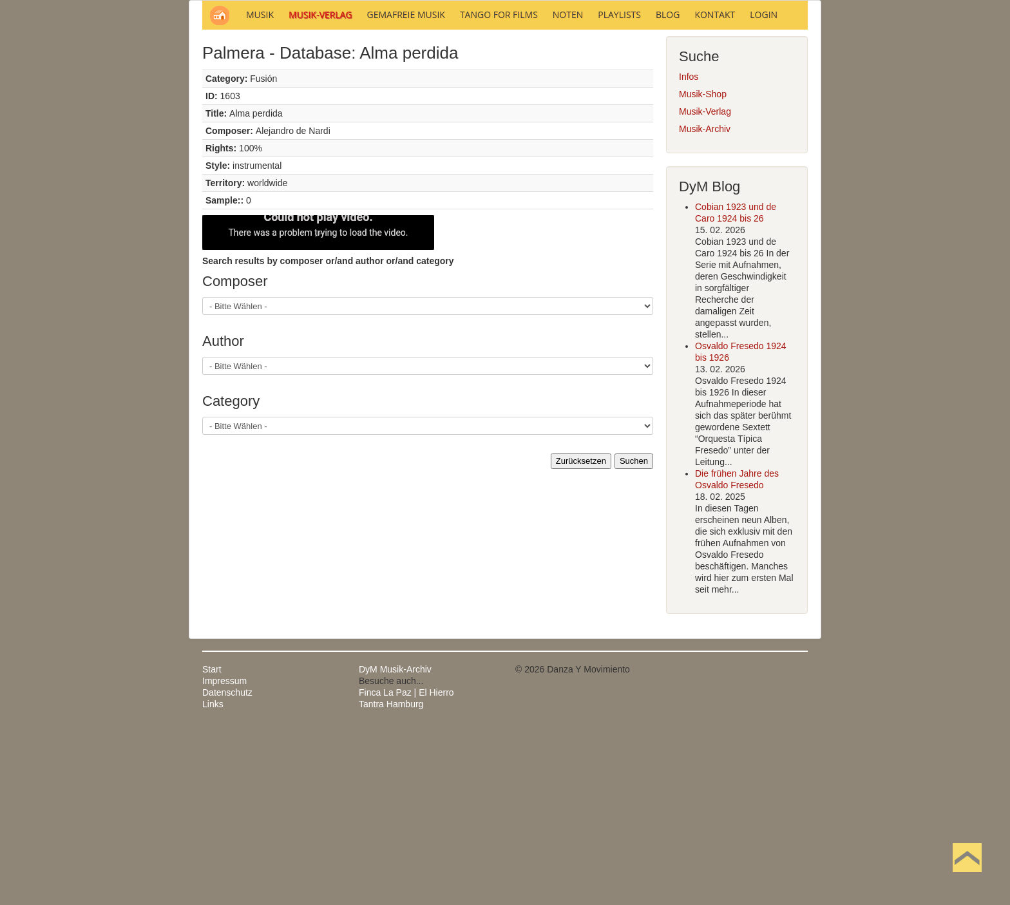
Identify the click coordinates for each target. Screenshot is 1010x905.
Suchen (634, 635)
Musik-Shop (703, 268)
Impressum (224, 855)
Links (213, 878)
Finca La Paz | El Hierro (406, 866)
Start (212, 843)
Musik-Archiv (704, 303)
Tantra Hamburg (391, 878)
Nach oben (967, 878)
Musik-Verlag (705, 285)
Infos (688, 250)
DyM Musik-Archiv (395, 843)
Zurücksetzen (581, 635)
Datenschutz (227, 866)
